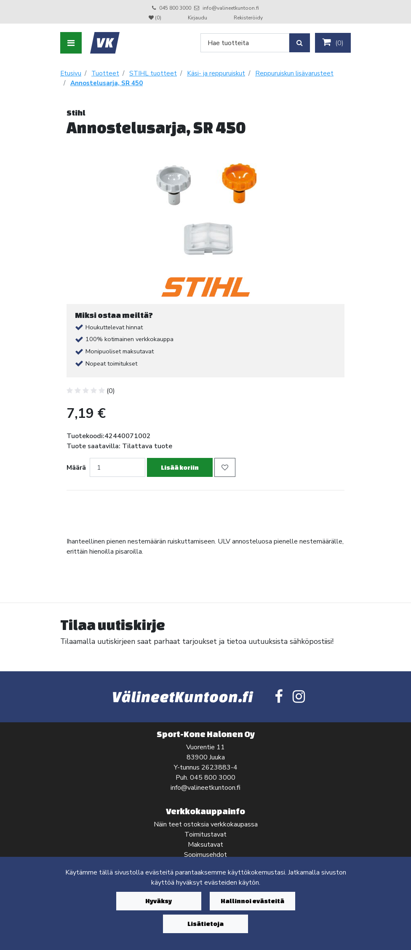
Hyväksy (158, 900)
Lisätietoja (205, 923)
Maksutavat (205, 844)
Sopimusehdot (205, 854)
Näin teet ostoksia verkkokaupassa (206, 824)
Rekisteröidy (248, 17)
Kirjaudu (198, 17)
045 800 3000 (175, 8)
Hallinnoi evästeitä (252, 900)
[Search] (244, 42)
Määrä (76, 467)
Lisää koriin (180, 467)
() (333, 43)
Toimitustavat (205, 834)
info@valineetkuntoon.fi (231, 8)
